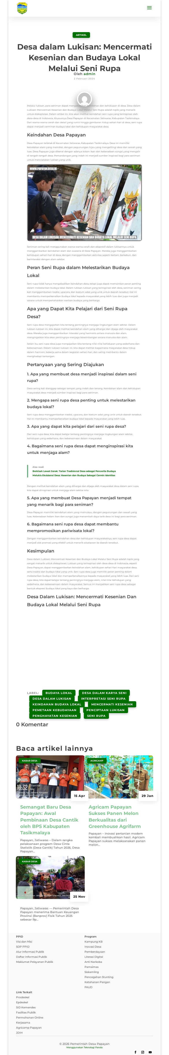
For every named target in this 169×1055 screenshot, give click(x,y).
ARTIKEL (81, 35)
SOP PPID (22, 936)
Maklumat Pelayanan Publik (34, 952)
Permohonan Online (29, 1007)
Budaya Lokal (59, 692)
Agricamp (96, 750)
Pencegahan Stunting (98, 967)
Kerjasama (23, 1012)
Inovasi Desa (92, 936)
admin (90, 74)
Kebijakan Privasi (37, 1047)
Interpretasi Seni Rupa (103, 695)
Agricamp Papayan (29, 1017)
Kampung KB (93, 931)
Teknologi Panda (93, 1037)
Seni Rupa (96, 706)
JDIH (19, 1022)
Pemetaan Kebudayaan (55, 703)
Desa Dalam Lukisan (52, 695)
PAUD (88, 977)
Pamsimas (91, 957)
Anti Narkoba (93, 952)
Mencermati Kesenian (112, 699)
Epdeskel (22, 992)
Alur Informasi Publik (30, 941)
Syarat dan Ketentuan (70, 1047)
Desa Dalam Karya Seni (104, 692)
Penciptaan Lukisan (105, 703)
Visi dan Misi (24, 931)
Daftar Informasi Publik (31, 947)
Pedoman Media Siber (108, 1047)
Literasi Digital (93, 947)
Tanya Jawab (138, 1047)
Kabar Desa (29, 750)
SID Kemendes (26, 997)
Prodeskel (22, 987)
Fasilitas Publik (26, 1002)
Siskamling (91, 962)
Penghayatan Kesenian (55, 706)
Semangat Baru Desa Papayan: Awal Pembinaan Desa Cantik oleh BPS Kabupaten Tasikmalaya (49, 810)
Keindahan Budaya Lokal (57, 699)
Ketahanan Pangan (97, 972)
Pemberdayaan (94, 941)
